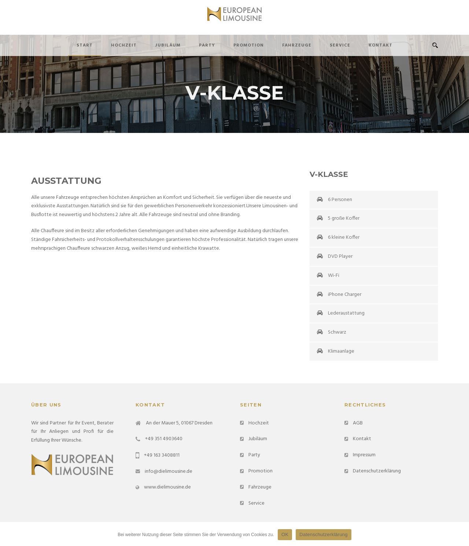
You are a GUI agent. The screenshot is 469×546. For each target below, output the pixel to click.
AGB (358, 423)
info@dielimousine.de (168, 471)
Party (207, 45)
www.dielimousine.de (167, 487)
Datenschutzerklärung (377, 471)
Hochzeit (124, 45)
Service (340, 45)
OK (284, 534)
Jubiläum (168, 45)
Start (85, 45)
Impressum (364, 455)
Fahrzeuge (296, 45)
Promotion (248, 45)
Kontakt (380, 45)
